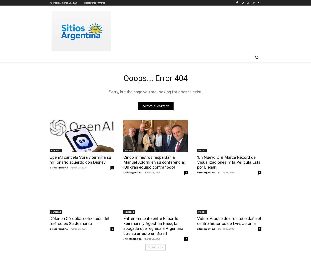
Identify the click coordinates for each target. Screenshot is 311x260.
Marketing (56, 211)
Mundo (202, 211)
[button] (256, 57)
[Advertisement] (185, 30)
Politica (128, 150)
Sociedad (129, 211)
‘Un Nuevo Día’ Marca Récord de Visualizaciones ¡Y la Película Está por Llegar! (228, 162)
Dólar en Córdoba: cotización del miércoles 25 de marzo (79, 221)
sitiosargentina (59, 167)
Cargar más (155, 247)
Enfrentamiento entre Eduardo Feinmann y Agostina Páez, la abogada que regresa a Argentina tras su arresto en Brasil (153, 226)
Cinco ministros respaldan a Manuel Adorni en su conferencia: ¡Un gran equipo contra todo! (154, 162)
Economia (55, 150)
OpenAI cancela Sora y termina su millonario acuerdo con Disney (80, 160)
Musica (201, 150)
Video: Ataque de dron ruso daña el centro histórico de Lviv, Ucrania (229, 221)
